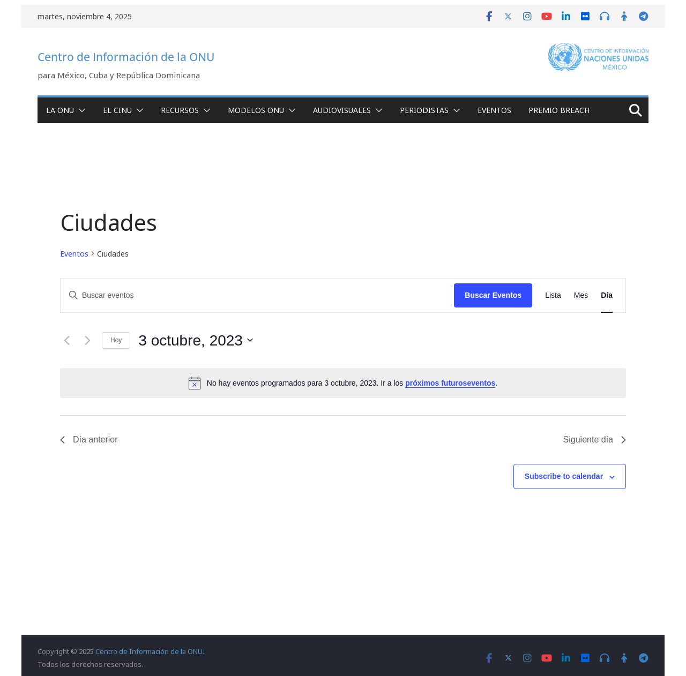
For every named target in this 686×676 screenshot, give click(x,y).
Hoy (116, 340)
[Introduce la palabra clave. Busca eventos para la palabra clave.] (257, 295)
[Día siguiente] (87, 340)
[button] (80, 110)
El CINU (117, 110)
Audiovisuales (342, 110)
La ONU (60, 110)
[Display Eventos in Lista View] (553, 295)
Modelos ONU (256, 110)
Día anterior (89, 439)
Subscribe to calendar (564, 476)
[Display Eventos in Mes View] (581, 295)
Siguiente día (594, 439)
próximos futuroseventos (450, 383)
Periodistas (424, 110)
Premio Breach (559, 110)
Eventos (494, 110)
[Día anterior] (66, 340)
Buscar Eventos (493, 295)
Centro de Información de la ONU (126, 56)
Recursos (180, 110)
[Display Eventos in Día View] (607, 295)
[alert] (343, 383)
